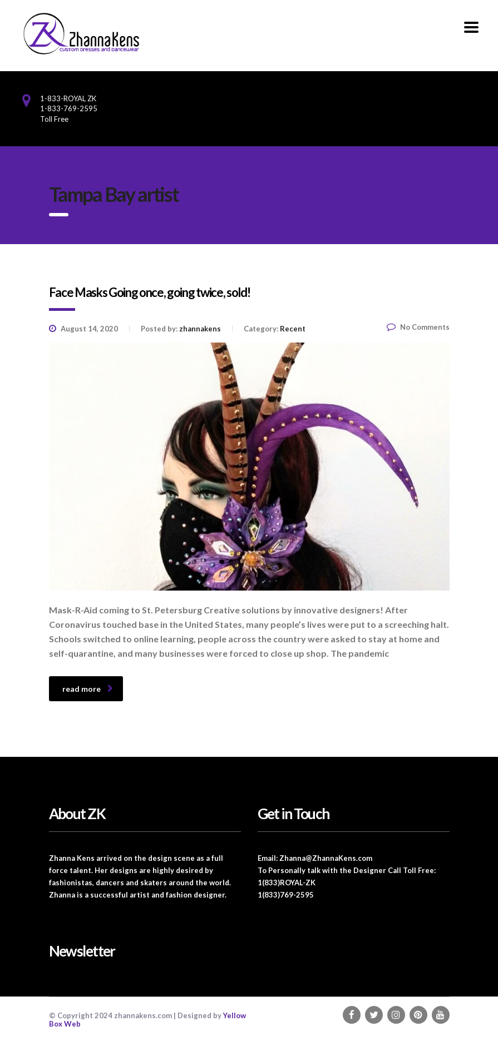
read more (87, 688)
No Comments (418, 327)
